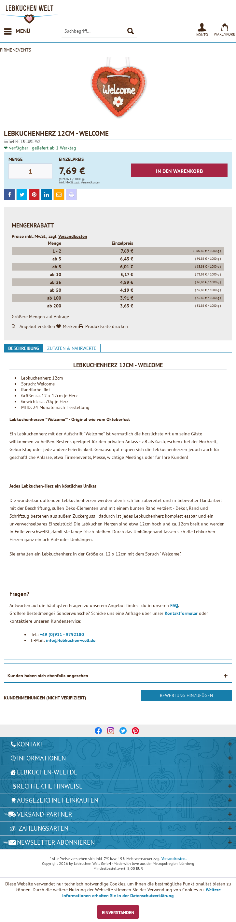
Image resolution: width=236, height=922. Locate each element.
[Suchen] (130, 31)
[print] (71, 194)
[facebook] (9, 194)
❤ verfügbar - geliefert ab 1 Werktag (40, 148)
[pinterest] (34, 194)
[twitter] (22, 194)
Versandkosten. (174, 858)
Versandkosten (72, 236)
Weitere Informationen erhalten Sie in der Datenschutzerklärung (141, 893)
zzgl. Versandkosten (87, 182)
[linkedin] (46, 194)
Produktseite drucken (106, 326)
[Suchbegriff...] (99, 31)
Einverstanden (118, 912)
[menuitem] (17, 31)
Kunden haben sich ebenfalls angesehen (47, 676)
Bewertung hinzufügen (186, 695)
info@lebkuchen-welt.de (70, 640)
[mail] (59, 194)
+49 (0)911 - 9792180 (62, 634)
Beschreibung (23, 348)
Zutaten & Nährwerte (71, 348)
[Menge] (30, 171)
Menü (17, 30)
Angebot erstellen (37, 326)
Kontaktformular (182, 613)
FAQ (174, 605)
